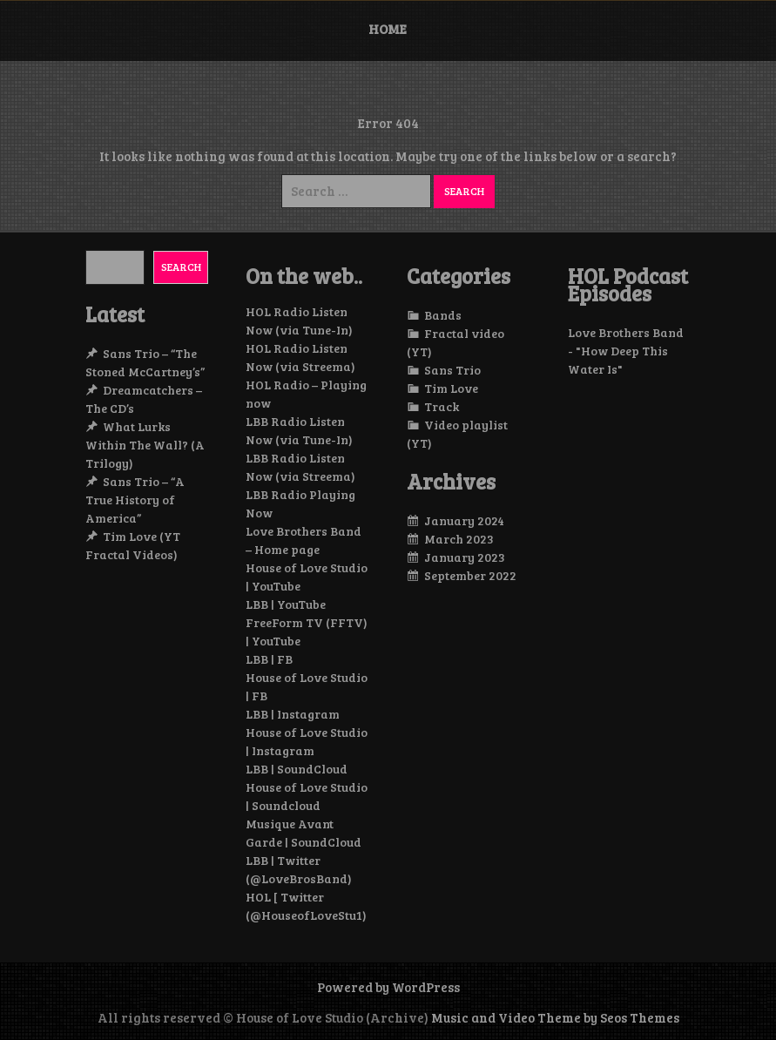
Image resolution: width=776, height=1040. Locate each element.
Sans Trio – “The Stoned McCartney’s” (145, 362)
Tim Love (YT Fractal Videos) (132, 545)
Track (441, 406)
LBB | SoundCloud (297, 768)
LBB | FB (269, 659)
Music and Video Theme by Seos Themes (555, 1017)
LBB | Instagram (293, 714)
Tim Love (451, 388)
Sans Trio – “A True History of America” (135, 499)
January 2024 (464, 520)
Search (181, 267)
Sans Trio (452, 369)
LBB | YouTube (286, 604)
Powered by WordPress (388, 987)
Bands (443, 315)
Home (387, 28)
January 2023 (464, 557)
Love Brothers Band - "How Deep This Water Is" (626, 350)
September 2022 (470, 575)
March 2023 (459, 538)
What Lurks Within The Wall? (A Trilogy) (145, 444)
